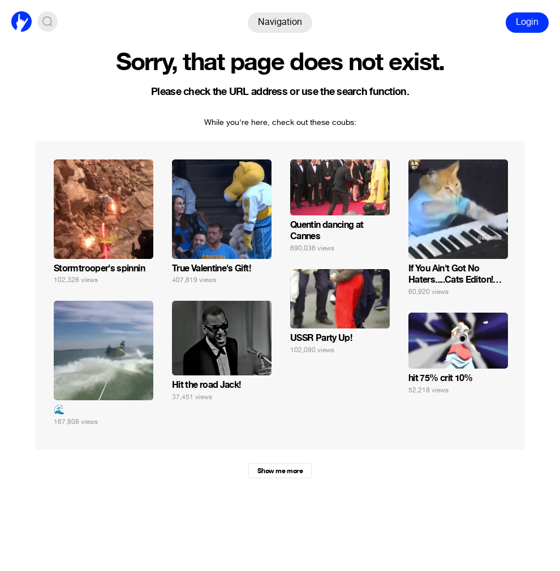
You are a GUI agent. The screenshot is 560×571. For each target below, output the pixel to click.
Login (527, 22)
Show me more (280, 470)
